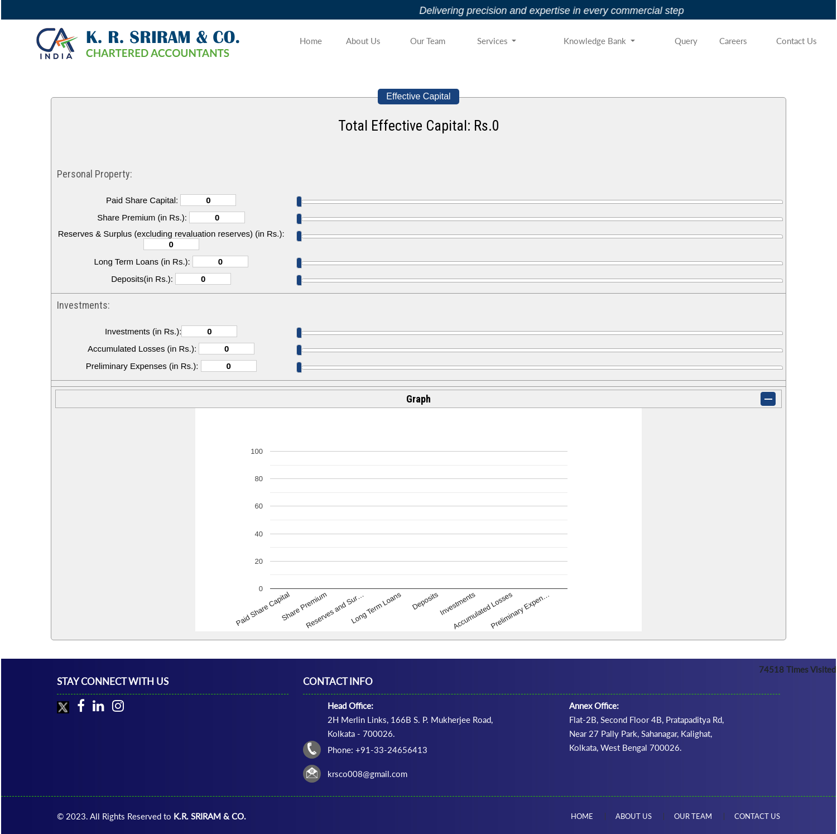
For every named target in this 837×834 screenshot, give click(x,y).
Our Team (427, 41)
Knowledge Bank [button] (596, 41)
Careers (733, 41)
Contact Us (796, 41)
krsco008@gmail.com (367, 774)
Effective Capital (418, 96)
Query (686, 41)
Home (311, 41)
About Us (363, 41)
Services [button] (493, 41)
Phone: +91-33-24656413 (377, 750)
